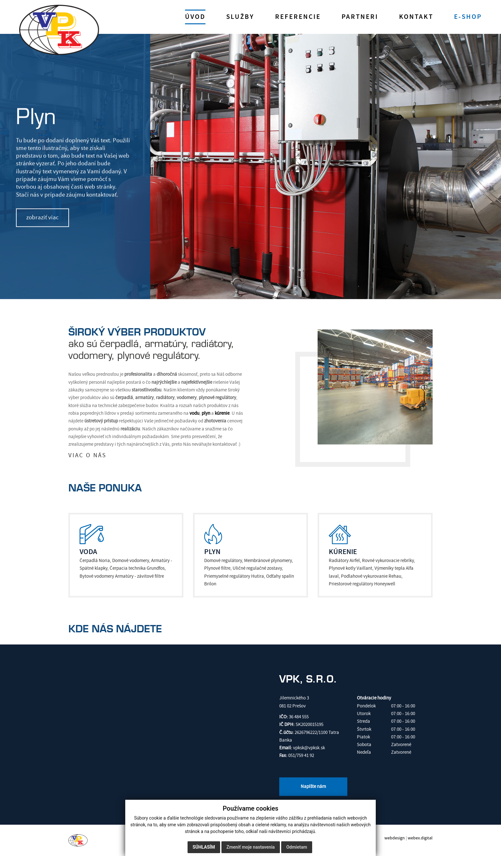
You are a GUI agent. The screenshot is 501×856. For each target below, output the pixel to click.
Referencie (298, 16)
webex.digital (420, 838)
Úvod (195, 16)
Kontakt (416, 16)
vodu (194, 413)
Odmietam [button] (296, 847)
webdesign (394, 838)
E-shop (468, 16)
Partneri (360, 16)
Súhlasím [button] (204, 847)
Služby (240, 16)
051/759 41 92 (301, 755)
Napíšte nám (313, 786)
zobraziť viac (42, 217)
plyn (206, 413)
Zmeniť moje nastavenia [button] (251, 847)
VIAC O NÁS (87, 455)
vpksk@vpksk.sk (309, 748)
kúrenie (222, 413)
